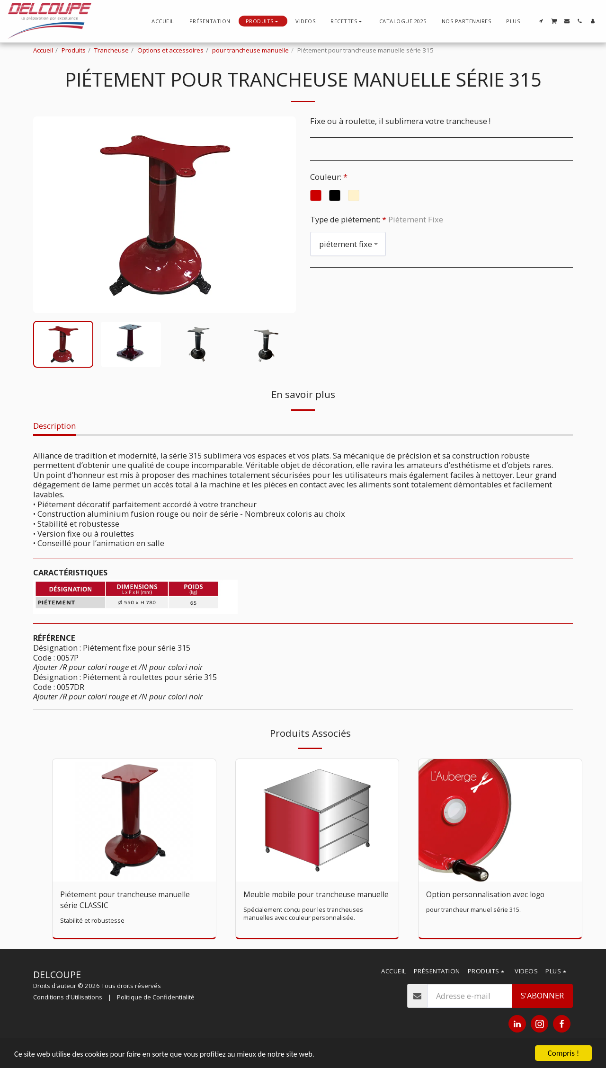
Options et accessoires (170, 50)
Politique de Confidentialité (156, 1006)
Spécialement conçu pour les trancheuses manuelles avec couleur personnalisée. (303, 926)
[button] (347, 21)
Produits (74, 50)
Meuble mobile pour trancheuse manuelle (302, 900)
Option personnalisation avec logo (489, 894)
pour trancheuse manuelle (250, 50)
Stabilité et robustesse (92, 922)
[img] (134, 820)
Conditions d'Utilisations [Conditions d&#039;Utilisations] (67, 1006)
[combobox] (348, 244)
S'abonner (542, 1004)
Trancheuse (111, 50)
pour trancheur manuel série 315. (474, 910)
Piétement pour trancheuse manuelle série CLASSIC (129, 900)
